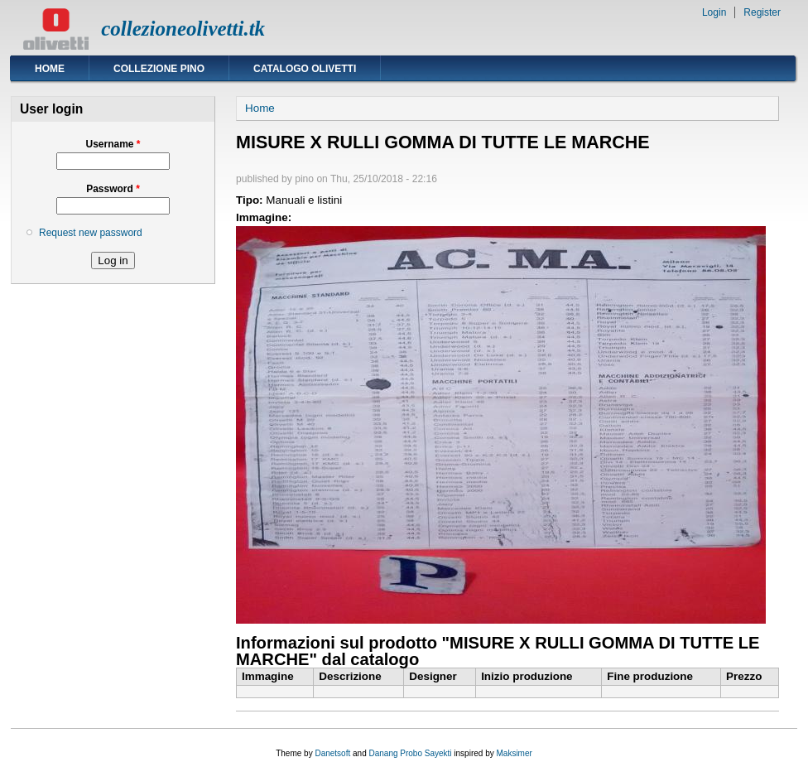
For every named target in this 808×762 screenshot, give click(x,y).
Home (50, 69)
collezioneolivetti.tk (183, 28)
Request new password (90, 233)
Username (112, 144)
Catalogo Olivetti (304, 69)
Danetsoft (332, 753)
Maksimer (513, 753)
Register (762, 12)
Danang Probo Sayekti (409, 753)
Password (113, 189)
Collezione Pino (158, 69)
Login (714, 12)
